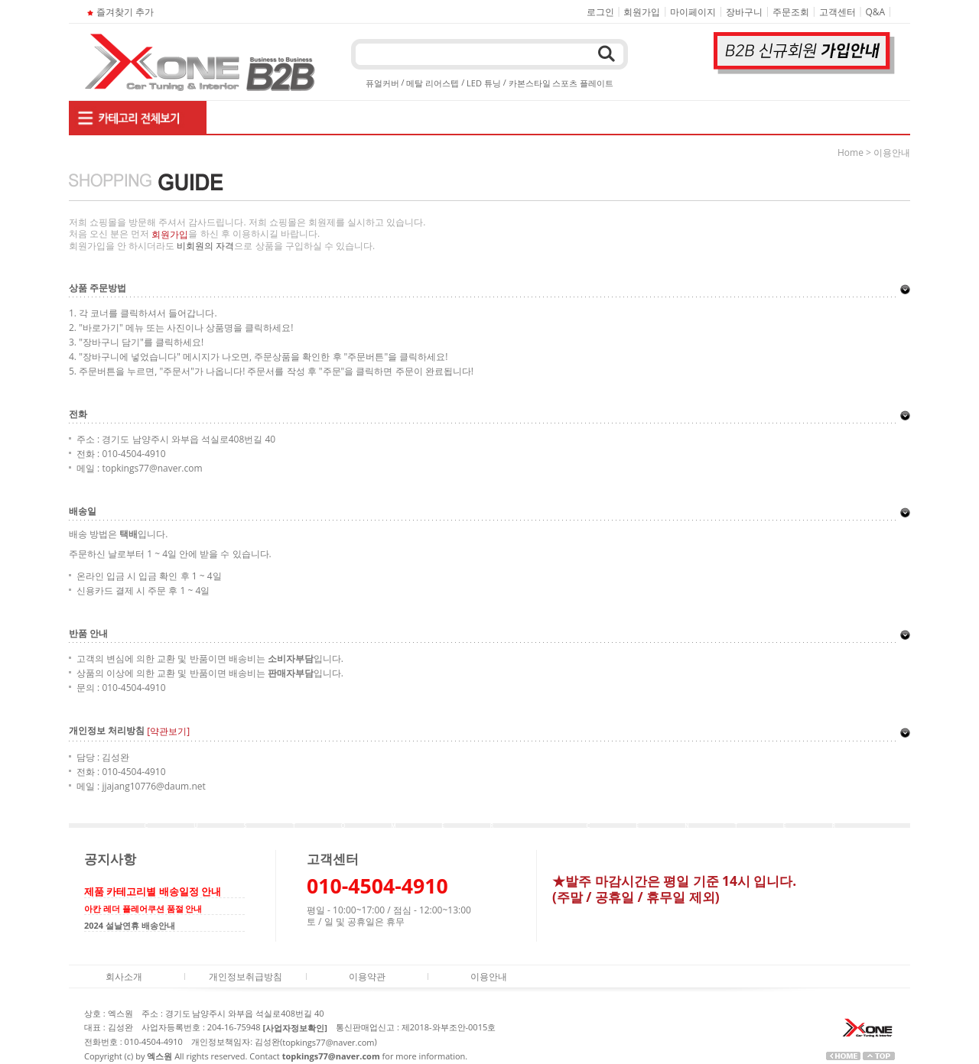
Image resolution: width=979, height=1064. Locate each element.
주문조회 (790, 11)
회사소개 (124, 975)
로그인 (600, 11)
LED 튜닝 (484, 83)
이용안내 (488, 975)
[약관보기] (168, 731)
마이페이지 (693, 11)
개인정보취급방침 (245, 975)
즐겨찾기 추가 (119, 11)
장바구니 (744, 11)
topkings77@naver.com (328, 1042)
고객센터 (837, 11)
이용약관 (367, 975)
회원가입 (641, 11)
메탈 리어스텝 (432, 83)
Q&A (876, 11)
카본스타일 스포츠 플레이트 (561, 83)
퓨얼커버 (382, 83)
